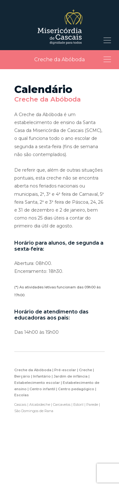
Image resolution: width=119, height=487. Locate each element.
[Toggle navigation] (107, 40)
